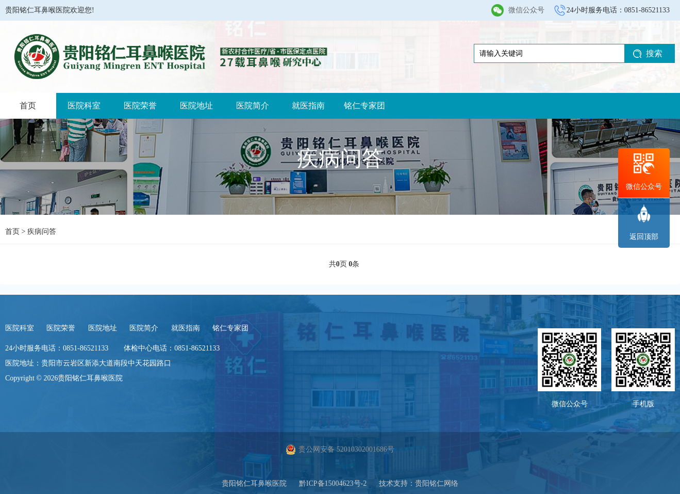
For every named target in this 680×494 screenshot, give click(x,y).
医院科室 (84, 105)
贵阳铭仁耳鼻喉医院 (254, 483)
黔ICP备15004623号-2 (333, 483)
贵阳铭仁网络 (436, 483)
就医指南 (308, 105)
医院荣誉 (140, 105)
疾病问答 (41, 231)
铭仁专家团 (364, 105)
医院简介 (252, 105)
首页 (28, 105)
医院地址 (196, 105)
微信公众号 (526, 10)
